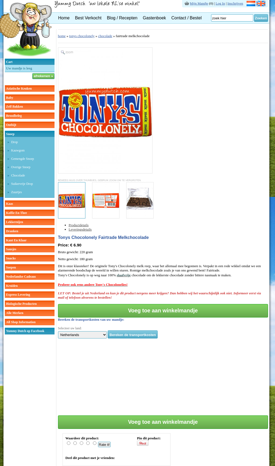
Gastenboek (154, 18)
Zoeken (261, 18)
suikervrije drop (22, 184)
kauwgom (18, 150)
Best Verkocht (88, 18)
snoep (10, 134)
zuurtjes (16, 192)
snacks (11, 258)
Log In (220, 3)
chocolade (18, 175)
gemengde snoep (22, 159)
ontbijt (11, 125)
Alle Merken (14, 313)
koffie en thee (16, 213)
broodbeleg (14, 116)
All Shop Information (21, 322)
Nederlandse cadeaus (21, 276)
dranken (12, 231)
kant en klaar (16, 240)
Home (64, 18)
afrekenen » (43, 76)
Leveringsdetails (80, 229)
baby (9, 98)
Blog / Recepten (122, 18)
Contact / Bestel (186, 18)
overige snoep (21, 167)
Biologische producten (21, 304)
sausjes (11, 249)
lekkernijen (14, 222)
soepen (11, 267)
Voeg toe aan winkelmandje (163, 310)
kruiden (12, 286)
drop (14, 142)
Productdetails (79, 225)
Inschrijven (235, 3)
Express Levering (18, 294)
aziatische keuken (19, 88)
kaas (9, 204)
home (62, 36)
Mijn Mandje (199, 3)
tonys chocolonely (82, 36)
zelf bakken (14, 106)
